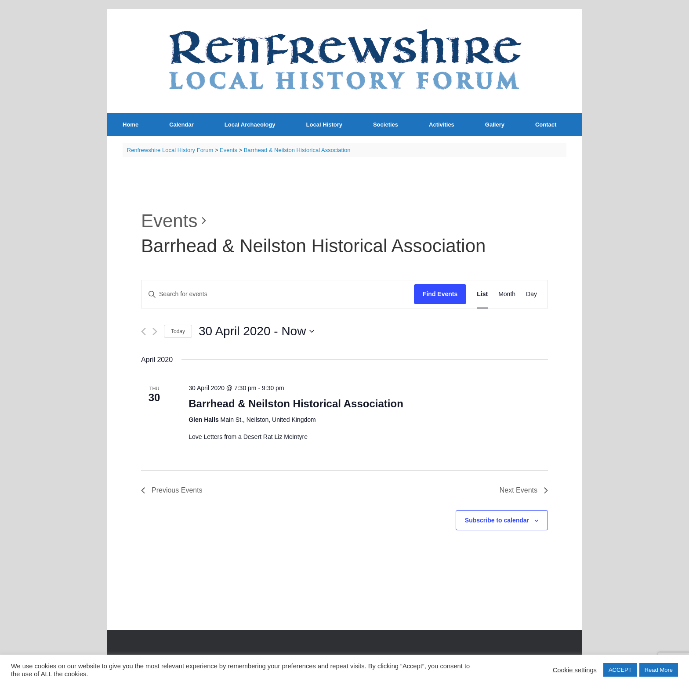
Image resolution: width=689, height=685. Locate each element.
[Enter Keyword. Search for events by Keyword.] (277, 294)
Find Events (440, 293)
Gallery (494, 124)
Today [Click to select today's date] (178, 331)
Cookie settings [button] (575, 670)
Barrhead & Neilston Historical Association (296, 404)
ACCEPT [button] (620, 670)
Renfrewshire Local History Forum (170, 150)
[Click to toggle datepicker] (256, 331)
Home (130, 124)
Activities (441, 124)
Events (169, 220)
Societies (385, 124)
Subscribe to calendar (497, 520)
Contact (545, 124)
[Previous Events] (143, 331)
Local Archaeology (250, 124)
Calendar (181, 124)
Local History (324, 124)
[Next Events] (154, 331)
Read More (659, 670)
